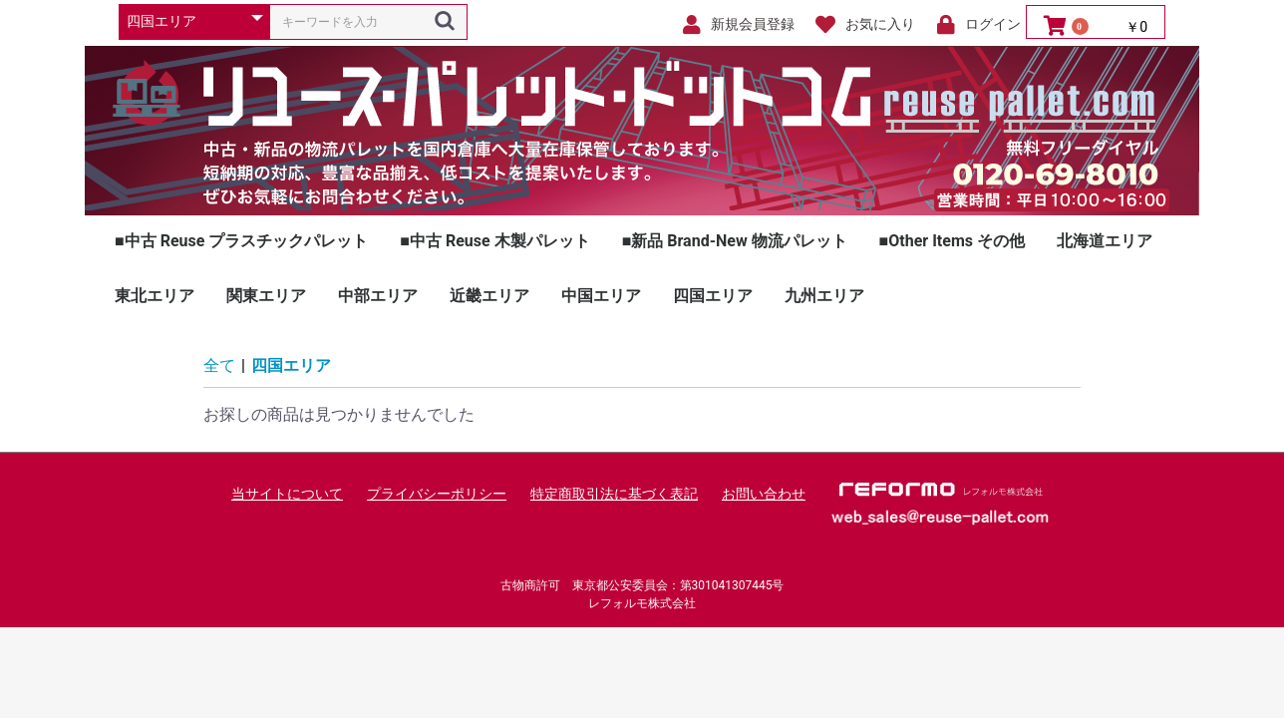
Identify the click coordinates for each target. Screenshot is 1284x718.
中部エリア (378, 295)
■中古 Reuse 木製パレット (494, 240)
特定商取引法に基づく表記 (614, 494)
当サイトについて (287, 494)
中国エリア (601, 295)
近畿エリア (489, 295)
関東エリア (266, 295)
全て (219, 365)
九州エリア (824, 295)
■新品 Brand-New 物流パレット (734, 240)
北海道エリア (1104, 240)
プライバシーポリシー (436, 494)
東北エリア (154, 295)
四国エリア (713, 295)
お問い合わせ (763, 494)
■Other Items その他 (952, 240)
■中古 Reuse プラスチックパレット (241, 240)
